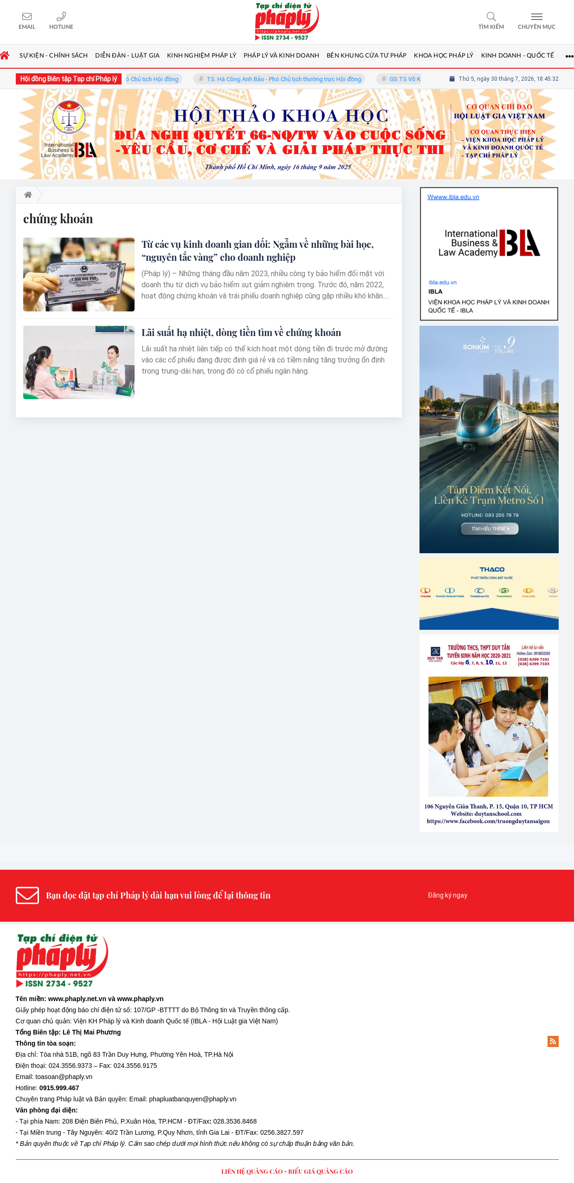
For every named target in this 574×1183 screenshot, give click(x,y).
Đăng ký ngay (447, 895)
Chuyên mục (536, 27)
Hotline (61, 27)
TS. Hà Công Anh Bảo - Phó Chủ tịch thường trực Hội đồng (290, 79)
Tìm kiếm (491, 27)
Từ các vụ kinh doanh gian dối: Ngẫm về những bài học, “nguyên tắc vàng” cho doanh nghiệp (258, 250)
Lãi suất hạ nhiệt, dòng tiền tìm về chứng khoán (241, 332)
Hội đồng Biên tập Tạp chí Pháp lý (68, 79)
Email (27, 27)
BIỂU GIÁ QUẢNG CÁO (320, 1171)
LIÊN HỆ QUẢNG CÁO (252, 1171)
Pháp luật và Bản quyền (90, 1099)
